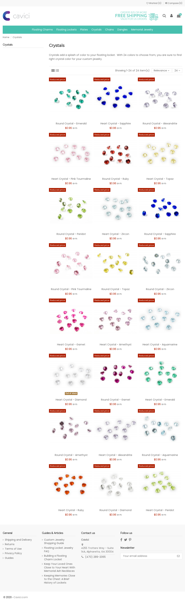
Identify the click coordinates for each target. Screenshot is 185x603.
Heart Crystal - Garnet (71, 344)
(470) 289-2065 (95, 557)
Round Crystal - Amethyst (71, 455)
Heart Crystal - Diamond (71, 399)
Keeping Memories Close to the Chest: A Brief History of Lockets (59, 579)
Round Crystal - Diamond (116, 510)
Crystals (7, 44)
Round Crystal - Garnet (115, 399)
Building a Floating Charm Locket (55, 557)
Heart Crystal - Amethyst (116, 344)
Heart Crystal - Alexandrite (115, 455)
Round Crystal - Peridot (71, 234)
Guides (9, 558)
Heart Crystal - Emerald (160, 399)
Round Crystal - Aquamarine (160, 455)
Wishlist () (154, 3)
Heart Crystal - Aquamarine (160, 344)
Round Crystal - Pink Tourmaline (71, 289)
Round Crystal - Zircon (160, 289)
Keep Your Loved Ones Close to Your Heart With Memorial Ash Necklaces (59, 567)
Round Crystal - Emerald (71, 123)
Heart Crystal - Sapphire (115, 123)
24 (177, 70)
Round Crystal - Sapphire (160, 234)
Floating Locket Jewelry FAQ (58, 549)
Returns (9, 544)
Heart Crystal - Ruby (71, 510)
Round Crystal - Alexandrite (160, 123)
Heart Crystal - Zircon (115, 234)
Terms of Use (13, 549)
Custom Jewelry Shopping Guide (54, 541)
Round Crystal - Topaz (116, 289)
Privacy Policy (13, 553)
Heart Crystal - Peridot (160, 510)
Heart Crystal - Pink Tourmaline (71, 179)
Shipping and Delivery (18, 540)
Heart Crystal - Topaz (160, 179)
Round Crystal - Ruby (115, 179)
